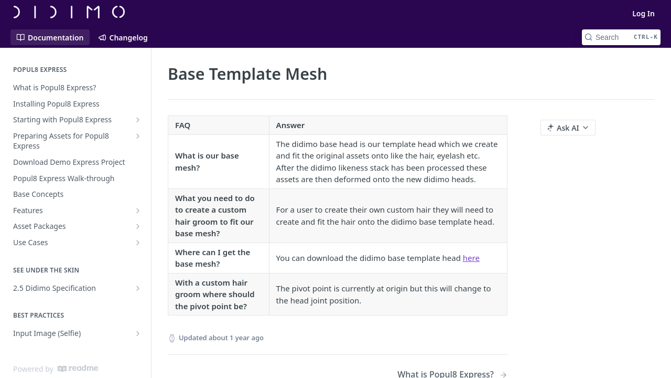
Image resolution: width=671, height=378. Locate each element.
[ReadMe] (78, 368)
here (471, 258)
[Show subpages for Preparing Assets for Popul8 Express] (138, 136)
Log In (643, 13)
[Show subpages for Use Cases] (138, 242)
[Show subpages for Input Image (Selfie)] (138, 333)
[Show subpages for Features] (138, 210)
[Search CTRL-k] (621, 37)
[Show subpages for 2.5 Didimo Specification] (138, 288)
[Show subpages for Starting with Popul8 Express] (138, 120)
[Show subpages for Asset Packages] (138, 226)
